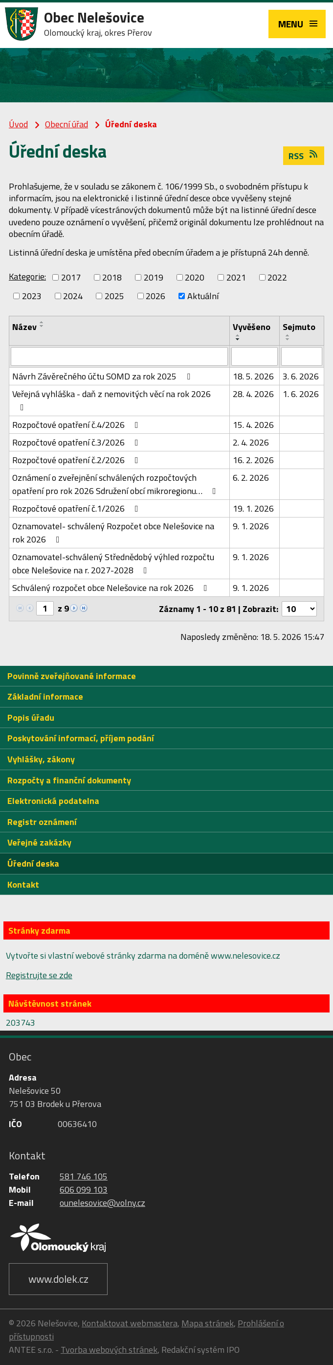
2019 (153, 277)
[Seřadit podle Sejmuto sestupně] (288, 339)
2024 (73, 296)
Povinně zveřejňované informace (71, 675)
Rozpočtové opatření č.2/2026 (77, 460)
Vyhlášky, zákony (41, 759)
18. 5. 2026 (253, 376)
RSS (304, 156)
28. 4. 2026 (253, 393)
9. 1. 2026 (251, 526)
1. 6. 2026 (301, 393)
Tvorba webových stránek (109, 1349)
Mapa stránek (207, 1323)
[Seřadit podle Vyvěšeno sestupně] (238, 339)
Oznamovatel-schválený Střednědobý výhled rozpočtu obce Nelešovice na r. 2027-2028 (113, 563)
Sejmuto (299, 326)
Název (24, 326)
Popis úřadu (30, 717)
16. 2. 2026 (253, 460)
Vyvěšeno (251, 326)
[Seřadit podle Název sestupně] (42, 326)
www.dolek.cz (58, 1279)
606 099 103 (84, 1189)
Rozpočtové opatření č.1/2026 (77, 508)
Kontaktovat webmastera (130, 1323)
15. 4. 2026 (253, 424)
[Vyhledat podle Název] (119, 356)
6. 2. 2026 (251, 477)
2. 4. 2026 (251, 442)
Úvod (18, 124)
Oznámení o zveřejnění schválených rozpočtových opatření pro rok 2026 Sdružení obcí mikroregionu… (116, 484)
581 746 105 (84, 1176)
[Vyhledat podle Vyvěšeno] (254, 356)
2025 (114, 296)
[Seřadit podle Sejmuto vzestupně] (288, 335)
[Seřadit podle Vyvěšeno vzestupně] (238, 335)
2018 (112, 277)
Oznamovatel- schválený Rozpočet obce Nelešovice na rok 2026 (113, 532)
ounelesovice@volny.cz (102, 1202)
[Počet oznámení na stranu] (299, 608)
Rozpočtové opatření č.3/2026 (77, 442)
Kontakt (23, 884)
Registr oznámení (42, 821)
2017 (71, 277)
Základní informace (45, 696)
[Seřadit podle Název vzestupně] (42, 322)
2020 (194, 277)
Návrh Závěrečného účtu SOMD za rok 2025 (103, 376)
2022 (277, 277)
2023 (32, 296)
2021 (236, 277)
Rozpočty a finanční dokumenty (69, 780)
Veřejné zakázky (39, 842)
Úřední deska (33, 863)
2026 (155, 296)
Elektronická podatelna (53, 800)
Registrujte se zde (39, 975)
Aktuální (203, 296)
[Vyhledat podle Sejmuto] (301, 356)
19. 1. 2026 (253, 508)
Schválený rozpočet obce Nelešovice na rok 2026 (111, 587)
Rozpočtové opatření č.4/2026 (77, 424)
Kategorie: (27, 276)
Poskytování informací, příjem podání (80, 738)
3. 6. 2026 (301, 376)
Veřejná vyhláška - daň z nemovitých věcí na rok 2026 (111, 399)
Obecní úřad (66, 124)
